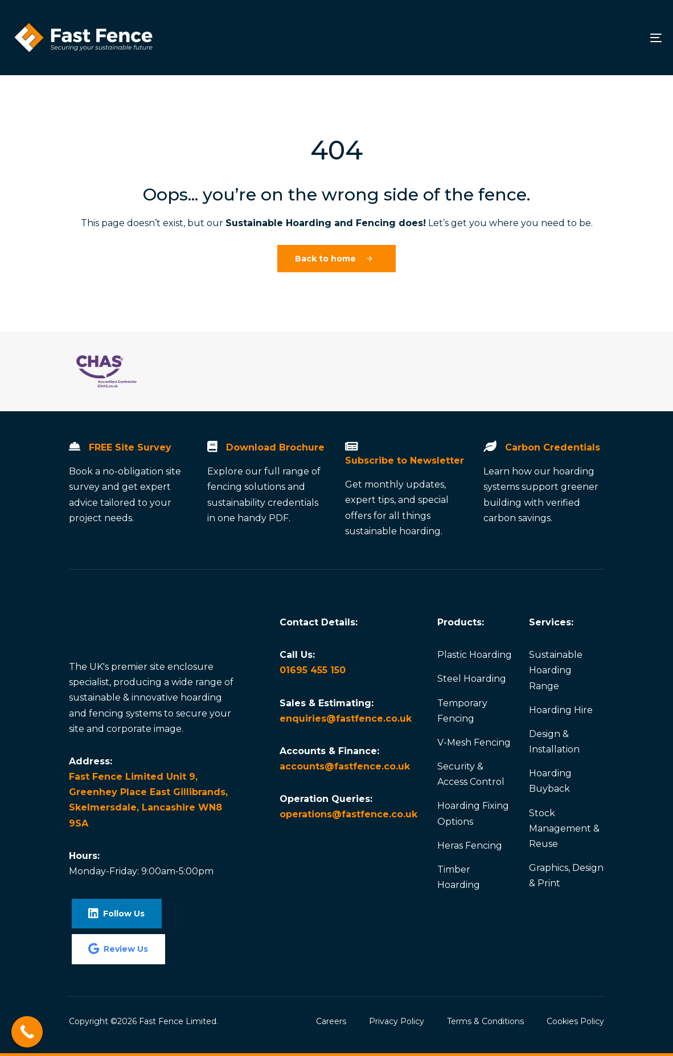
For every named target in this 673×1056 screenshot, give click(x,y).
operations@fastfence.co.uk (348, 814)
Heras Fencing (469, 845)
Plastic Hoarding (474, 654)
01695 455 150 (313, 670)
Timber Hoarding (458, 877)
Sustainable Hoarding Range (555, 670)
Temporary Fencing (462, 711)
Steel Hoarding (471, 678)
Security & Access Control (470, 774)
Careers (331, 1021)
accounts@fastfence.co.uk (345, 766)
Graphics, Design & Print (566, 875)
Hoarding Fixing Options (473, 813)
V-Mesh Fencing (474, 742)
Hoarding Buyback (550, 781)
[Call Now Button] (27, 1031)
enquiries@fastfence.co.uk (346, 718)
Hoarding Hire (561, 710)
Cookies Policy (575, 1021)
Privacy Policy (396, 1021)
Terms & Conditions (485, 1021)
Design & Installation (554, 741)
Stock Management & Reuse (564, 828)
